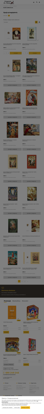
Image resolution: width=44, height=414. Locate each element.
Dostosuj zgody (17, 407)
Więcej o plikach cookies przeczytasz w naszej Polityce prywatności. (14, 404)
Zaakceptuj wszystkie (25, 407)
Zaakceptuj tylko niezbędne (7, 407)
